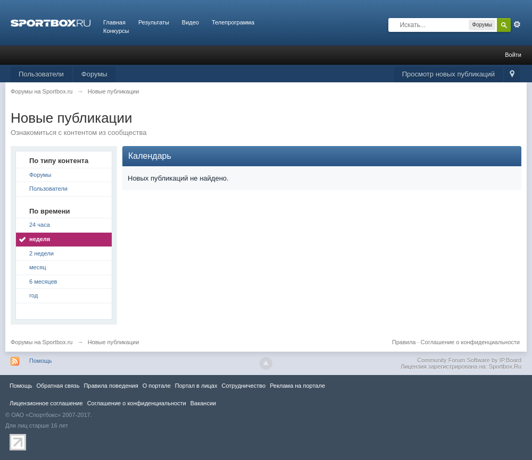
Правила (404, 342)
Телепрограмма (233, 22)
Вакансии (203, 403)
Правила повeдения (111, 385)
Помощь (40, 360)
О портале (157, 385)
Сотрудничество (243, 385)
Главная (114, 22)
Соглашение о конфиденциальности (470, 342)
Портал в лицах (196, 385)
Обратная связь (57, 385)
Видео (190, 22)
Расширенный (517, 24)
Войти (513, 55)
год (33, 295)
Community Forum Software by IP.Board (469, 360)
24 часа (39, 225)
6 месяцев (43, 281)
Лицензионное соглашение (46, 403)
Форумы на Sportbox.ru (42, 342)
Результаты (153, 22)
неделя (39, 239)
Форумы (94, 74)
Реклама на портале (297, 385)
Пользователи (41, 74)
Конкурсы (116, 31)
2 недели (41, 253)
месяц (37, 267)
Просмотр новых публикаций (448, 74)
